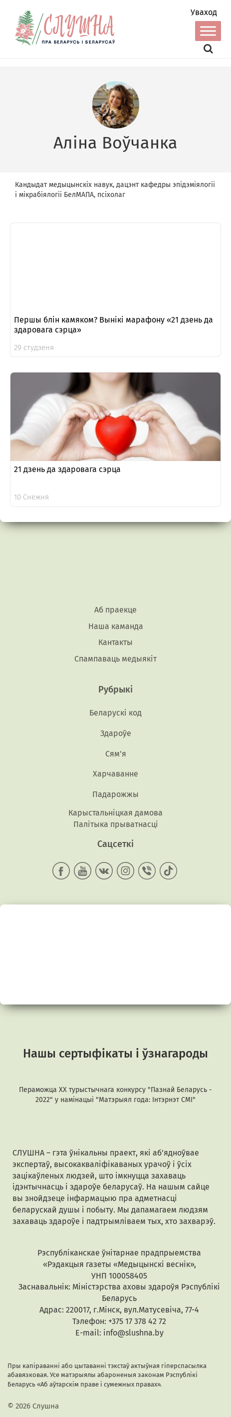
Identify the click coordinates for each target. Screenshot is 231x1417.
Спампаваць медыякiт (115, 659)
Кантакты (115, 642)
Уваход (204, 12)
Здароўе (115, 733)
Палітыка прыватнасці (115, 824)
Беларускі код (115, 713)
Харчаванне (115, 773)
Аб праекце (115, 609)
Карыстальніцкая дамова (115, 813)
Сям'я (115, 753)
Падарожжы (115, 794)
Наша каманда (115, 626)
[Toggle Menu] (208, 31)
